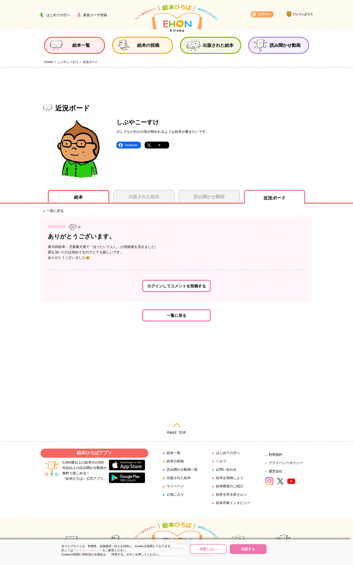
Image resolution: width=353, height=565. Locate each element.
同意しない (208, 549)
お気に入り (175, 494)
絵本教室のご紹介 (229, 486)
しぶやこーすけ (68, 62)
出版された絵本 (179, 478)
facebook (131, 145)
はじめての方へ (228, 453)
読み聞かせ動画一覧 (182, 469)
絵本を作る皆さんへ (231, 494)
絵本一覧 (173, 453)
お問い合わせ (226, 469)
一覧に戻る (176, 315)
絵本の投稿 (175, 461)
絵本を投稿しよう (229, 478)
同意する (248, 549)
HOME (48, 62)
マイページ (175, 486)
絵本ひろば (176, 18)
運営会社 (275, 471)
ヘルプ (221, 461)
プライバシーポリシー (286, 463)
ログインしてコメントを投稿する (176, 285)
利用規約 (275, 454)
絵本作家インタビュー (233, 503)
